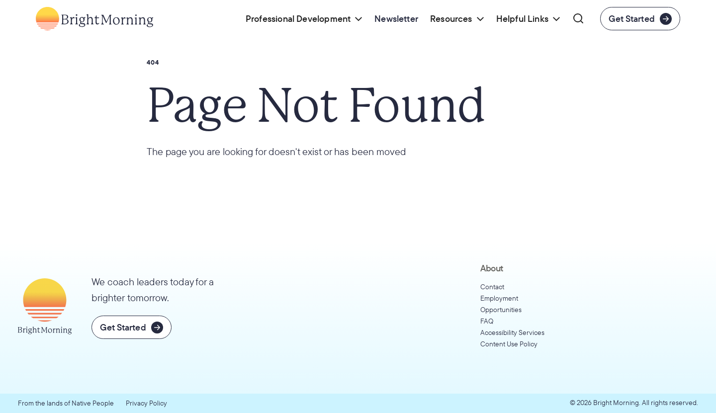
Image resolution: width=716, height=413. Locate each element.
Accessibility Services (512, 332)
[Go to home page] (94, 18)
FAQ (486, 321)
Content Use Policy (508, 343)
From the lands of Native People (66, 403)
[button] (304, 18)
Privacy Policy (146, 403)
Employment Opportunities (501, 304)
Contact (492, 286)
